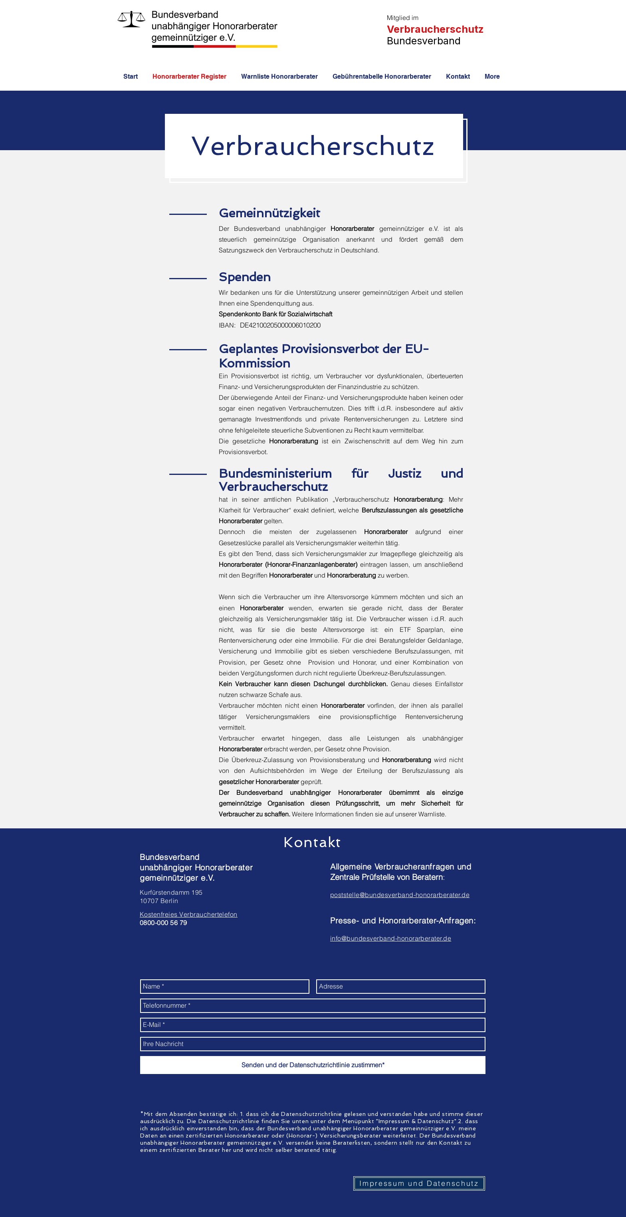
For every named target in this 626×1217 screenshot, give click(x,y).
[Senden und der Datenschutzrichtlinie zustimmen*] (312, 1065)
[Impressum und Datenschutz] (419, 1183)
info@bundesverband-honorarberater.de (390, 938)
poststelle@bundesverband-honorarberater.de (400, 895)
